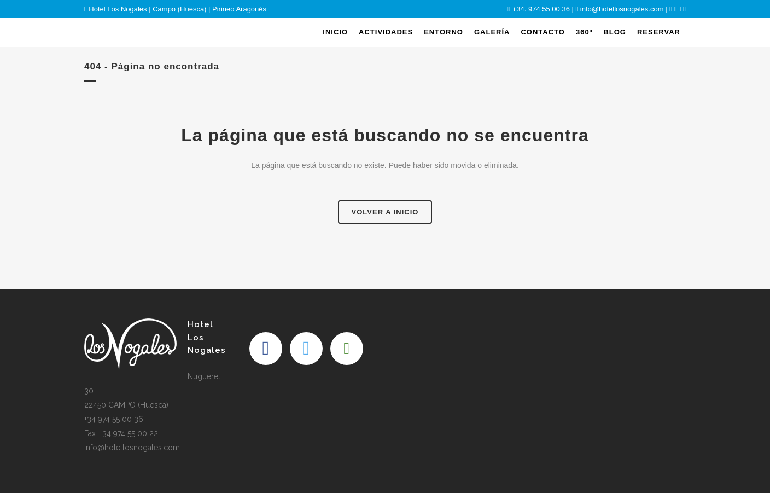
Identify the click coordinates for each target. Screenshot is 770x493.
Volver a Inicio (385, 212)
